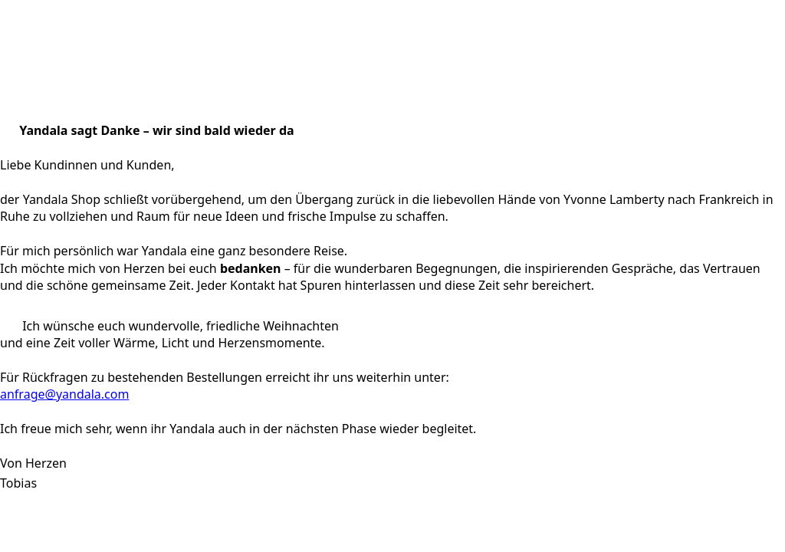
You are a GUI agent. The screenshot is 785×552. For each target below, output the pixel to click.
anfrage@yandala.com (64, 394)
